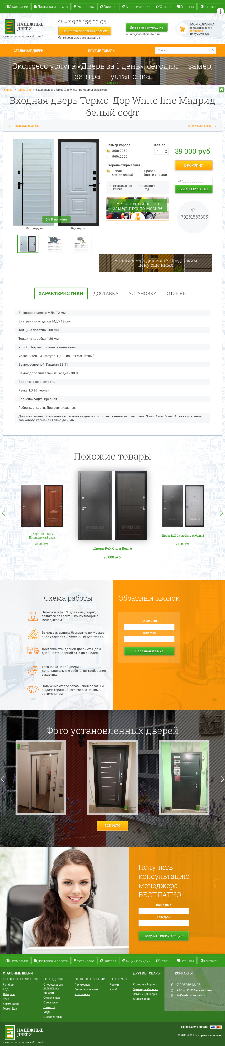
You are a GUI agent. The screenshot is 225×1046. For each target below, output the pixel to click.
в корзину (193, 165)
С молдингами (52, 1016)
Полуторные (82, 984)
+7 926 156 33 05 (85, 22)
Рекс (6, 999)
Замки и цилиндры (145, 994)
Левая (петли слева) (122, 173)
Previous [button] (3, 513)
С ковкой (49, 1007)
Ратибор (8, 984)
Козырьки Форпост (145, 984)
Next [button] (221, 513)
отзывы (177, 293)
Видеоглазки (141, 998)
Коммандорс (11, 1003)
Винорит (48, 992)
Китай (113, 989)
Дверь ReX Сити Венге (112, 548)
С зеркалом (50, 1002)
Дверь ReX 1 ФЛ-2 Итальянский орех (42, 535)
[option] (29, 244)
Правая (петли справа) (155, 173)
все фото (112, 826)
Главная (8, 89)
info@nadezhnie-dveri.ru (145, 34)
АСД (5, 989)
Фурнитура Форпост (145, 989)
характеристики (60, 293)
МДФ (46, 1012)
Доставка (106, 293)
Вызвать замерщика (147, 27)
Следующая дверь (200, 125)
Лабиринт (9, 994)
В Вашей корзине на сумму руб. (202, 28)
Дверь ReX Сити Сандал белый (183, 536)
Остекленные (51, 997)
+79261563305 (193, 217)
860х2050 (119, 151)
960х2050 (119, 156)
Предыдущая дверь (26, 125)
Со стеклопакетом (86, 989)
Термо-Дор (24, 89)
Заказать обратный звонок (84, 31)
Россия (114, 984)
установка (143, 293)
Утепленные (82, 994)
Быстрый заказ (194, 189)
